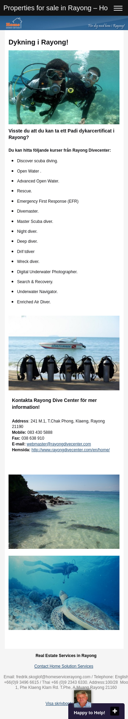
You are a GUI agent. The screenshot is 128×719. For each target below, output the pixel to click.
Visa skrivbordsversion (66, 703)
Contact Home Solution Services (63, 666)
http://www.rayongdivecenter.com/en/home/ (70, 449)
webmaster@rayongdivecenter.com (59, 444)
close (114, 711)
